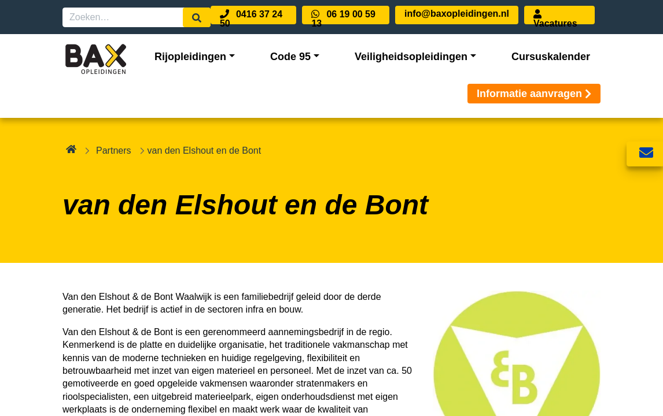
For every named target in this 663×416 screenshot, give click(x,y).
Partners (113, 150)
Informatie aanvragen (534, 93)
